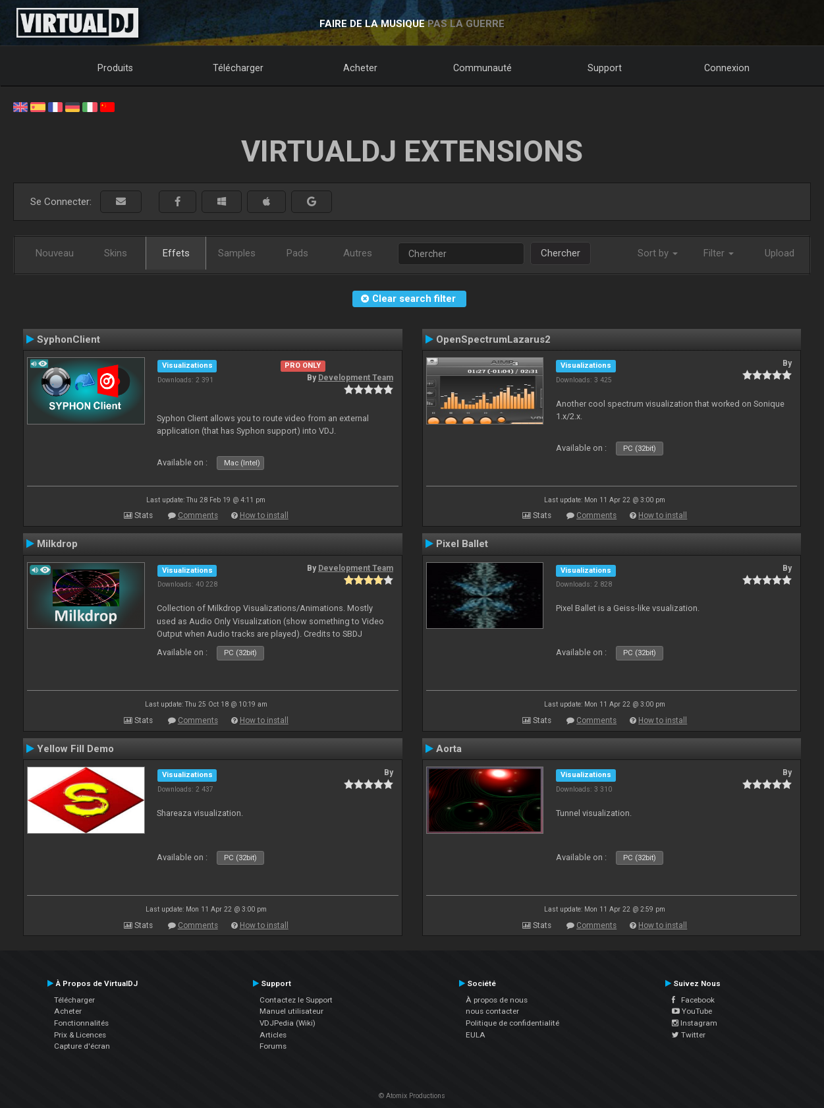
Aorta (449, 749)
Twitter (688, 1034)
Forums (273, 1046)
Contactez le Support (296, 1000)
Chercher (560, 253)
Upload (779, 253)
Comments (198, 515)
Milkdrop (57, 544)
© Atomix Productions (412, 1096)
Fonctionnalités (81, 1023)
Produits (115, 68)
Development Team (355, 377)
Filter (718, 253)
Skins (115, 253)
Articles (273, 1034)
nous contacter (492, 1011)
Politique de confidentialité (512, 1023)
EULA (475, 1034)
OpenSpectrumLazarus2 (493, 339)
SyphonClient (68, 339)
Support (605, 68)
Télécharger (238, 68)
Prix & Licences (80, 1034)
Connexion (727, 68)
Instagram (694, 1023)
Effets (176, 253)
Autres (357, 253)
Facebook (693, 1000)
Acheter (360, 68)
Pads (297, 253)
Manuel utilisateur (291, 1011)
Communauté (482, 68)
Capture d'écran (82, 1046)
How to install (264, 515)
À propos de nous (497, 1000)
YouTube (692, 1011)
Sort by (658, 253)
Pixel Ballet (462, 544)
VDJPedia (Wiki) (288, 1023)
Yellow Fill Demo (75, 749)
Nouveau (55, 253)
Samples (237, 253)
